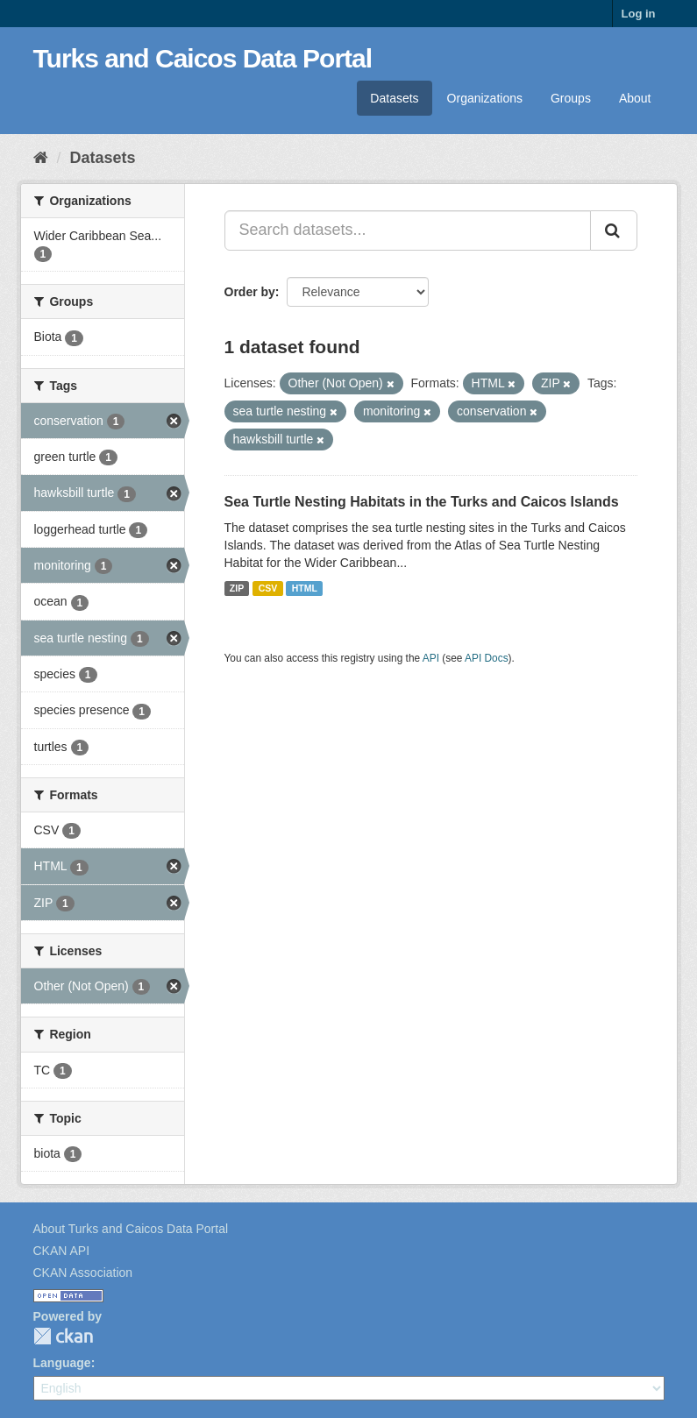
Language (62, 1363)
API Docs (487, 658)
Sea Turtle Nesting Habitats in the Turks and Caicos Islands (421, 501)
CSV (268, 588)
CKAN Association (83, 1273)
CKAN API (61, 1251)
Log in (639, 13)
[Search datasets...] (407, 230)
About (635, 98)
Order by (249, 292)
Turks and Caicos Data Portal (203, 58)
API (431, 658)
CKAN (63, 1336)
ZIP (237, 588)
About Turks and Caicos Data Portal (131, 1229)
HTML (304, 588)
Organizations (485, 98)
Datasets (394, 98)
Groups (571, 98)
